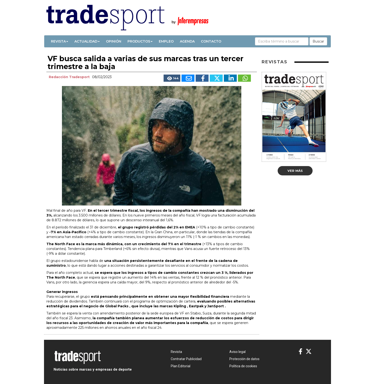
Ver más (295, 171)
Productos (140, 41)
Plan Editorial (180, 366)
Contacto (211, 41)
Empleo (166, 41)
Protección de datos (244, 359)
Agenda (187, 41)
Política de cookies (243, 366)
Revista (59, 41)
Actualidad (87, 41)
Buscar (318, 41)
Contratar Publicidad (186, 359)
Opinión (113, 41)
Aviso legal (237, 352)
